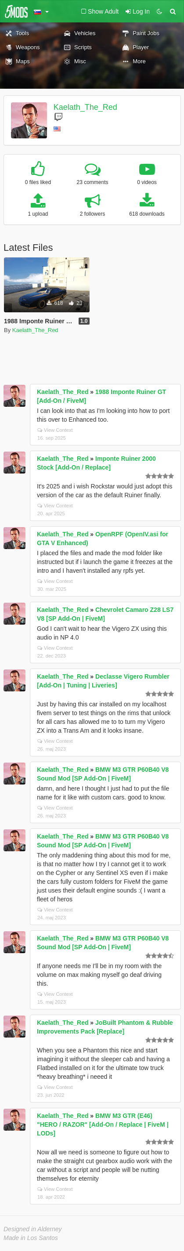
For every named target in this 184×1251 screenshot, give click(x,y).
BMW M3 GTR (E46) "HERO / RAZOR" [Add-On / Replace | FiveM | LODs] (103, 1124)
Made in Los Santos (31, 1237)
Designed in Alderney (33, 1229)
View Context (55, 430)
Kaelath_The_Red (85, 107)
